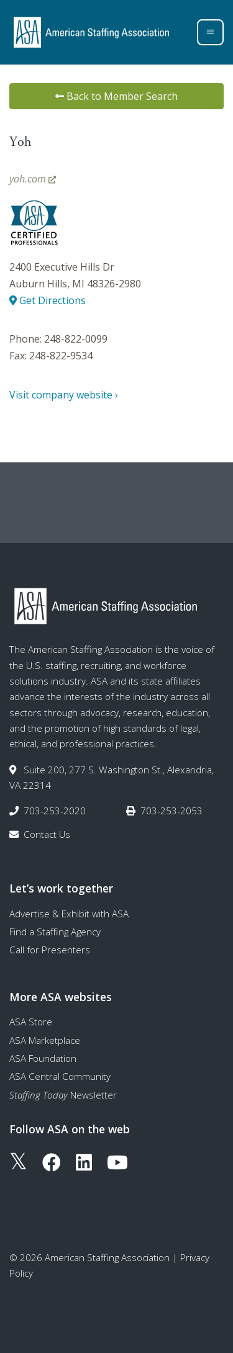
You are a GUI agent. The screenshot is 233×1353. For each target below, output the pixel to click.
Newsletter (63, 1095)
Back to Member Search (116, 96)
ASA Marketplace (44, 1040)
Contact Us (47, 834)
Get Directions (47, 300)
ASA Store (30, 1021)
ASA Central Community (60, 1076)
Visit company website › (63, 395)
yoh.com (32, 179)
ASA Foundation (42, 1058)
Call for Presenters (49, 949)
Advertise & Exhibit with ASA (69, 913)
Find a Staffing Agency (55, 931)
